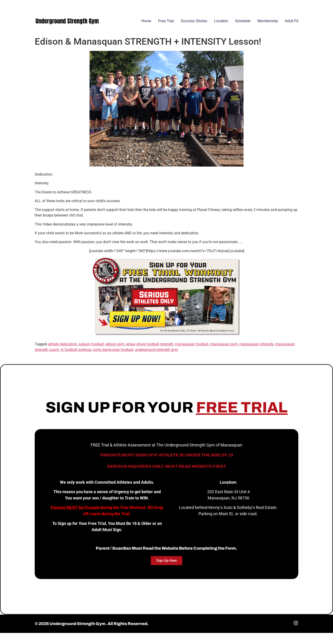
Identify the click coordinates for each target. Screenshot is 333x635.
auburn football (91, 346)
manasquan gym (224, 346)
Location (221, 23)
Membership (267, 23)
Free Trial (166, 23)
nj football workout (76, 351)
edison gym (114, 346)
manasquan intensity (256, 346)
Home (146, 23)
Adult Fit (291, 23)
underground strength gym (156, 351)
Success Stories (194, 23)
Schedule (243, 23)
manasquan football (191, 346)
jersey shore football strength (149, 346)
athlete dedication (62, 346)
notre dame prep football (113, 351)
